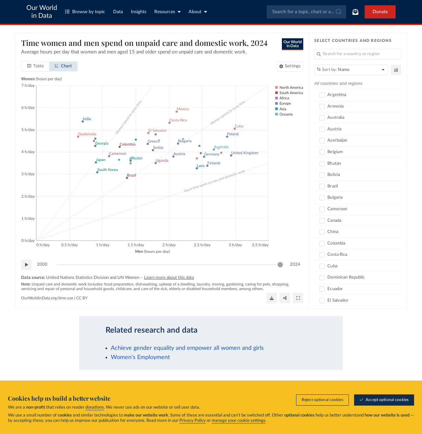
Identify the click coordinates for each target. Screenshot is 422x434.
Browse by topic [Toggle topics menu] (85, 11)
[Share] (285, 298)
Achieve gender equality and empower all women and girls (187, 348)
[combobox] (306, 11)
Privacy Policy (192, 420)
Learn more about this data (169, 278)
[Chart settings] (290, 66)
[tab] (35, 66)
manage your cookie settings (238, 420)
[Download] (271, 298)
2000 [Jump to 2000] (42, 264)
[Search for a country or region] (357, 54)
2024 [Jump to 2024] (295, 264)
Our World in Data (41, 12)
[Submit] (338, 12)
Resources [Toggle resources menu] (167, 11)
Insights (138, 12)
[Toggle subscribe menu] (355, 11)
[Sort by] (351, 70)
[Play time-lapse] (26, 264)
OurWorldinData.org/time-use (47, 298)
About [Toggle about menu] (198, 11)
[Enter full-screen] (298, 298)
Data (118, 12)
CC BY (81, 298)
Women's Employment (140, 357)
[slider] (280, 264)
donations (94, 407)
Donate (380, 12)
